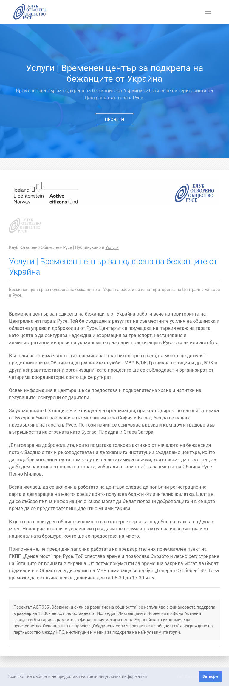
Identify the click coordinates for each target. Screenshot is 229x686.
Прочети (114, 119)
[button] (149, 677)
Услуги (111, 247)
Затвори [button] (210, 676)
